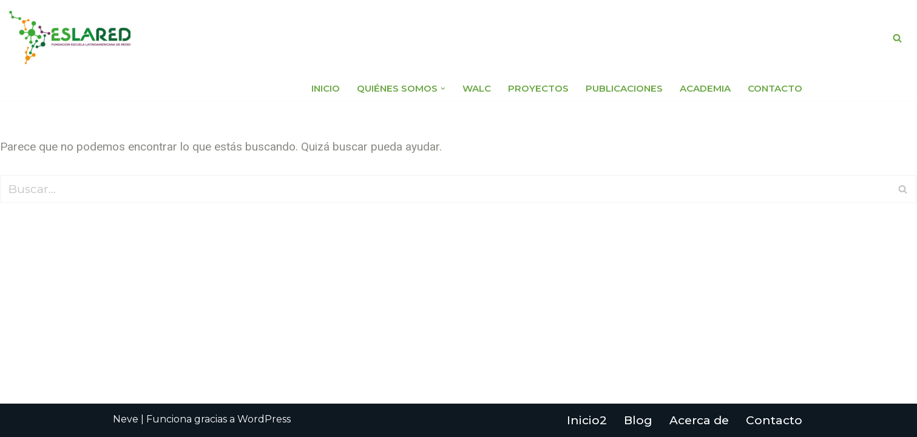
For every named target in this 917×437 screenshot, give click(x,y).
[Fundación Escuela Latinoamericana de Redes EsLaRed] (69, 38)
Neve (125, 419)
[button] (443, 88)
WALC (476, 88)
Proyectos (538, 88)
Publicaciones (624, 88)
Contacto (775, 88)
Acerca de (699, 420)
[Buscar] (897, 37)
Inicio (325, 88)
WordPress (264, 419)
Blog (638, 420)
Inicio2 (587, 420)
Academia (705, 88)
